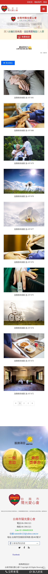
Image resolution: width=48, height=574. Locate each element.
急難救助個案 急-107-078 (24, 196)
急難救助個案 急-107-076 (24, 262)
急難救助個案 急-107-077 (24, 229)
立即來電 (12, 571)
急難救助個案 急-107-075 (24, 295)
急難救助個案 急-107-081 (24, 98)
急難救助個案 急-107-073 (24, 361)
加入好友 (36, 571)
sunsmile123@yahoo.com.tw (26, 534)
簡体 (45, 2)
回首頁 (30, 2)
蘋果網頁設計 (24, 564)
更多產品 (8, 63)
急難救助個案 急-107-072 (24, 394)
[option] (12, 460)
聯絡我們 (37, 2)
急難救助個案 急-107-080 (24, 131)
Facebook (16, 555)
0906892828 (28, 530)
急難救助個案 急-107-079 (24, 163)
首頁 (41, 52)
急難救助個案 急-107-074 (24, 328)
